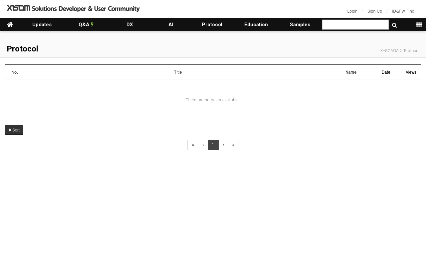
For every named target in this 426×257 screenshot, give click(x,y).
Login (352, 11)
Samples (300, 25)
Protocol (212, 25)
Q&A (86, 25)
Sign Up (374, 11)
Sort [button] (14, 129)
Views (411, 72)
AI (170, 25)
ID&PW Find (403, 11)
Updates (42, 25)
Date (385, 72)
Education (256, 25)
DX (129, 25)
